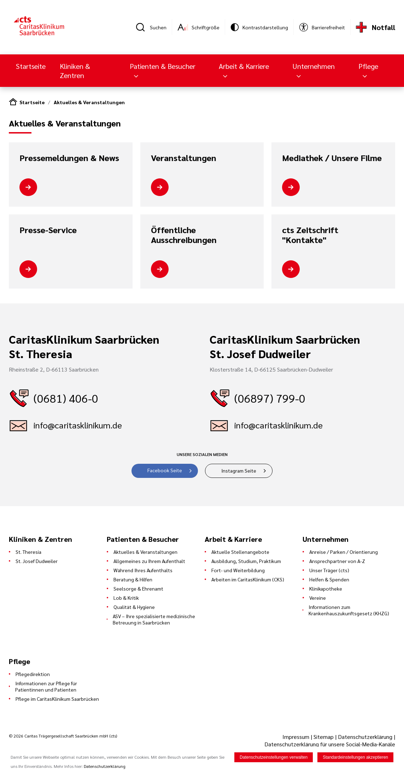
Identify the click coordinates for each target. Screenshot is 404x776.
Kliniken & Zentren (75, 70)
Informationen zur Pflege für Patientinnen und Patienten (46, 686)
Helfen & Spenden (329, 579)
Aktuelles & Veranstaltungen (89, 102)
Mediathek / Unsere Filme (332, 158)
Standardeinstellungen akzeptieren (355, 757)
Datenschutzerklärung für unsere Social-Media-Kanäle (329, 744)
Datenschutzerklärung (365, 736)
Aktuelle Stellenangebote (240, 552)
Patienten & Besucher (162, 66)
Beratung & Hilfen (132, 579)
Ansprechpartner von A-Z (337, 561)
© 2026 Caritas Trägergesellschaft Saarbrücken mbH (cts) (63, 736)
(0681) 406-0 (66, 398)
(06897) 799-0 (269, 398)
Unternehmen (313, 66)
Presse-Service (48, 230)
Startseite (31, 66)
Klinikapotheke (325, 588)
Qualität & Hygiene (134, 607)
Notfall (383, 27)
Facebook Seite (164, 470)
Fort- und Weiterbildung (238, 570)
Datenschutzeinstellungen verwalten (274, 757)
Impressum (296, 736)
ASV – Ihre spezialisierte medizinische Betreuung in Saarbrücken (154, 619)
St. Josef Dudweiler (37, 561)
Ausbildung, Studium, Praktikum (246, 561)
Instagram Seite (238, 470)
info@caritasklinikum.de (78, 425)
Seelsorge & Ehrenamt (138, 588)
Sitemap (324, 736)
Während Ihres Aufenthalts (142, 570)
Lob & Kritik (126, 597)
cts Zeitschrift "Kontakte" (310, 234)
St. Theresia (28, 552)
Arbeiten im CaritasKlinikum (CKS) (247, 579)
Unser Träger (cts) (329, 570)
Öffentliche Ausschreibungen (184, 234)
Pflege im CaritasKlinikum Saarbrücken (57, 698)
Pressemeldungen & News (69, 158)
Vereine (317, 597)
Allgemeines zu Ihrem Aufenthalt (149, 561)
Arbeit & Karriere (244, 66)
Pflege (368, 66)
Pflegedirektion (33, 674)
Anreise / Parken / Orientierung (343, 552)
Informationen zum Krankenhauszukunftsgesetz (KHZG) (349, 610)
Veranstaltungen (183, 158)
